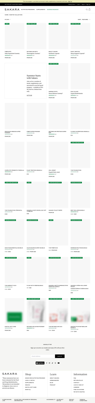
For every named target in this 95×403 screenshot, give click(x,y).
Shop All (28, 389)
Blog (51, 382)
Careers (76, 387)
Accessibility (51, 399)
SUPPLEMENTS (40, 9)
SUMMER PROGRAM (52, 9)
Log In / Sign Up (78, 385)
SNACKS (27, 385)
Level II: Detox (30, 380)
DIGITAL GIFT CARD (30, 387)
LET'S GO (29, 95)
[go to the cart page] (89, 10)
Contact (76, 382)
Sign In (83, 4)
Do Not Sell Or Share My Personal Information (25, 400)
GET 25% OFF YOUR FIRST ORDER (13, 4)
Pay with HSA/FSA (79, 391)
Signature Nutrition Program (35, 378)
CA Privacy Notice (60, 400)
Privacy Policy (71, 400)
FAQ (75, 378)
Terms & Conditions (83, 400)
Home (6, 14)
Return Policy (78, 380)
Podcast (52, 385)
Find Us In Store (79, 389)
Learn (78, 4)
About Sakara (54, 378)
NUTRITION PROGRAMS (28, 9)
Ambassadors (54, 380)
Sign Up (70, 1)
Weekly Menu (71, 4)
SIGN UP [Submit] (59, 356)
